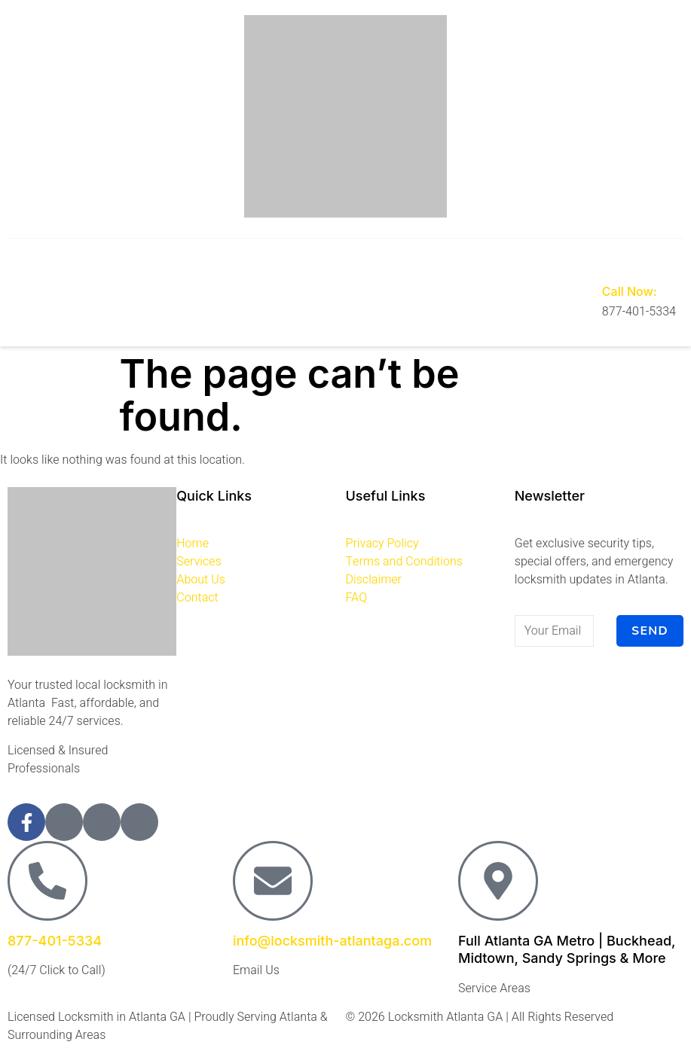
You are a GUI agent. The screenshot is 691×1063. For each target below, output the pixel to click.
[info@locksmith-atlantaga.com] (273, 881)
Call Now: (629, 291)
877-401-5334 (55, 941)
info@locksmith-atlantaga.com (332, 941)
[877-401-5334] (47, 881)
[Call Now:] (613, 261)
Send (649, 631)
